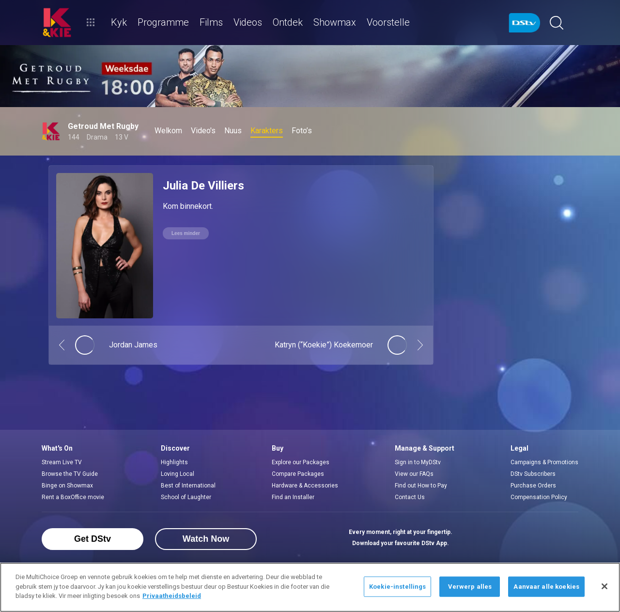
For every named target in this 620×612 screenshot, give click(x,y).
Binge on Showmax (67, 485)
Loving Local (177, 474)
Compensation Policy (539, 497)
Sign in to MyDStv (418, 462)
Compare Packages (298, 474)
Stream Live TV (62, 462)
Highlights (174, 462)
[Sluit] (604, 586)
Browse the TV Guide (70, 474)
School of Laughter (186, 497)
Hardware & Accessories (305, 485)
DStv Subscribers (533, 474)
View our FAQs (414, 474)
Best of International (188, 485)
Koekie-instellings (397, 586)
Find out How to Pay (421, 485)
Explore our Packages (300, 462)
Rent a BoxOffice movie (73, 497)
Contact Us (410, 497)
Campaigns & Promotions (544, 462)
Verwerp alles (470, 586)
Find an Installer (293, 497)
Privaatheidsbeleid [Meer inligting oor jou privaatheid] (171, 595)
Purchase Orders (533, 485)
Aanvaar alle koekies (546, 586)
